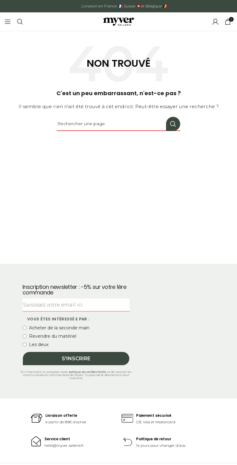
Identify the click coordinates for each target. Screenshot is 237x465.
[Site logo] (118, 21)
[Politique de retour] (128, 442)
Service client (58, 439)
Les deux (35, 344)
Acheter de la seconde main (56, 328)
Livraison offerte (62, 415)
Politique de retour (155, 439)
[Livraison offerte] (37, 418)
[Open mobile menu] (8, 21)
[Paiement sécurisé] (128, 418)
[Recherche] (20, 21)
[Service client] (36, 441)
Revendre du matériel (49, 336)
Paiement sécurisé (155, 415)
